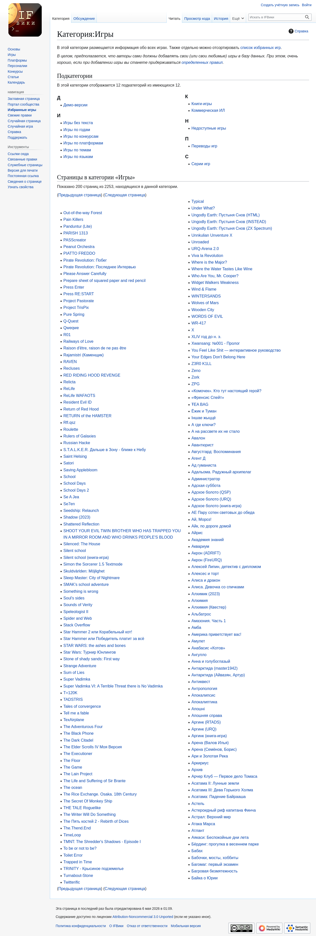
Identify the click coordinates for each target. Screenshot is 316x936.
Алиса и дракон (205, 580)
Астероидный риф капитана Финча (223, 810)
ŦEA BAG (199, 404)
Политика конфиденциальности (81, 926)
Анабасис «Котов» (208, 648)
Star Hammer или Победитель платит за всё (103, 638)
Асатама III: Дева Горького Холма (222, 790)
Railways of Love (78, 341)
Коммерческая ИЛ (208, 110)
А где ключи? (203, 424)
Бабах (196, 850)
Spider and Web (77, 618)
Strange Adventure (79, 665)
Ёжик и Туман (203, 411)
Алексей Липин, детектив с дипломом (226, 566)
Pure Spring (73, 314)
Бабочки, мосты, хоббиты (214, 857)
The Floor (71, 760)
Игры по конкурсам (81, 136)
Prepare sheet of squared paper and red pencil (104, 280)
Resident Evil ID (77, 402)
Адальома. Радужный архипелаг (221, 472)
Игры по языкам (78, 156)
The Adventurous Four (83, 726)
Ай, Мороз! (201, 519)
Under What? (203, 208)
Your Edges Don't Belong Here (218, 357)
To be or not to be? (80, 848)
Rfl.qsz (69, 422)
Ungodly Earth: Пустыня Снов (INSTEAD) (228, 221)
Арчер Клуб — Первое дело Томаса (224, 776)
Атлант (197, 830)
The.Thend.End (77, 828)
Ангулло (198, 654)
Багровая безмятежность (214, 871)
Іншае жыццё (203, 417)
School (69, 476)
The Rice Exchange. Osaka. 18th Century (100, 794)
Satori (68, 463)
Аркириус (200, 763)
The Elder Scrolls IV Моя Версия (92, 747)
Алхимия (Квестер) (208, 607)
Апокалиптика (204, 702)
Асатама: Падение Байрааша (218, 796)
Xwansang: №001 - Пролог (215, 343)
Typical (197, 201)
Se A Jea (71, 497)
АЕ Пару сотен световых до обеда (222, 512)
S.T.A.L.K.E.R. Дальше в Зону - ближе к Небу (104, 449)
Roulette (70, 429)
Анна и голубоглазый (210, 661)
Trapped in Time (77, 862)
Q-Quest (71, 321)
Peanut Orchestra (79, 246)
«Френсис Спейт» (207, 397)
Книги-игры (201, 103)
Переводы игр (204, 146)
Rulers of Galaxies (79, 436)
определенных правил (202, 62)
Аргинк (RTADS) (206, 722)
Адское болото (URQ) (211, 499)
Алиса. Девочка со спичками (217, 587)
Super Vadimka (76, 679)
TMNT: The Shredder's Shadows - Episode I (102, 841)
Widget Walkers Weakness (214, 282)
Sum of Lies (73, 672)
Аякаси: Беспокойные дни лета (220, 837)
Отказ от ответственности (147, 926)
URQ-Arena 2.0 (205, 248)
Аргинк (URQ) (203, 729)
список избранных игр (260, 47)
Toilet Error (73, 855)
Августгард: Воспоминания (216, 451)
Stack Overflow (76, 625)
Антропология (204, 688)
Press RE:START (78, 294)
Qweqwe (71, 327)
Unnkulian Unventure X (211, 235)
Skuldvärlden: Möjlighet (83, 571)
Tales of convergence (82, 706)
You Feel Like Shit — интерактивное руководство (236, 350)
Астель (197, 803)
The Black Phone (78, 733)
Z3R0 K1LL (201, 363)
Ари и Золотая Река (209, 756)
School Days (74, 483)
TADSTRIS (73, 699)
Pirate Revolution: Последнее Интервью (99, 267)
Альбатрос (201, 614)
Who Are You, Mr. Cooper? (214, 276)
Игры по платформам (83, 143)
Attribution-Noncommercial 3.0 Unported (143, 917)
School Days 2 (76, 490)
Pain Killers (73, 219)
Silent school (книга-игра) (86, 557)
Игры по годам (76, 129)
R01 (67, 334)
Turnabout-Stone (78, 875)
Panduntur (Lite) (77, 226)
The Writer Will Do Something (89, 814)
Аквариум (200, 546)
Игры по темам (77, 150)
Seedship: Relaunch (81, 510)
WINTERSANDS (206, 296)
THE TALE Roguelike (82, 807)
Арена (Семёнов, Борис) (214, 749)
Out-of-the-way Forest (82, 212)
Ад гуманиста (203, 465)
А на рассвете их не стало (215, 431)
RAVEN (70, 361)
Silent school (74, 550)
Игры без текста (78, 122)
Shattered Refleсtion (81, 524)
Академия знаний (207, 539)
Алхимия (199, 600)
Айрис (197, 532)
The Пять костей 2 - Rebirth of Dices (96, 821)
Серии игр (200, 163)
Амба (196, 627)
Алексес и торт (205, 573)
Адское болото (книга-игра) (216, 505)
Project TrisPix (76, 307)
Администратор (205, 479)
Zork (195, 377)
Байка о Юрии (204, 878)
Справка (297, 31)
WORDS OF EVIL (207, 316)
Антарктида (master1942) (214, 668)
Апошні (198, 709)
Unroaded (200, 242)
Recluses (71, 368)
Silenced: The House (81, 544)
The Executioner (77, 753)
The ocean (72, 787)
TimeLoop (72, 835)
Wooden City (202, 309)
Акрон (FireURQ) (206, 560)
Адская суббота (205, 485)
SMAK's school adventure (86, 584)
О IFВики (116, 926)
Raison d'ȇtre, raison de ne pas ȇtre (94, 348)
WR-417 (198, 323)
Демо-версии (75, 105)
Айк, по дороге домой (211, 526)
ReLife (69, 388)
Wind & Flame (203, 289)
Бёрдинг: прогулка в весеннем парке (225, 844)
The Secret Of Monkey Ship (87, 801)
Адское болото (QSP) (211, 492)
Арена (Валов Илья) (210, 742)
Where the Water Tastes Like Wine (221, 269)
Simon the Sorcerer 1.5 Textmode (92, 564)
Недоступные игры (208, 128)
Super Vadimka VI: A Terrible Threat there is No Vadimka (113, 686)
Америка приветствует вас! (216, 634)
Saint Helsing (75, 456)
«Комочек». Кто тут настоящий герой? (226, 390)
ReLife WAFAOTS (79, 395)
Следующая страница (125, 195)
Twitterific (71, 882)
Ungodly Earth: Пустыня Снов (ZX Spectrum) (231, 228)
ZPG (195, 384)
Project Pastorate (78, 300)
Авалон (198, 438)
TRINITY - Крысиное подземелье (93, 868)
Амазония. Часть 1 (208, 620)
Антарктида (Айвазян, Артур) (218, 675)
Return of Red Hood (81, 409)
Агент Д (198, 458)
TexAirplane (73, 719)
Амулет (198, 641)
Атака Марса (203, 824)
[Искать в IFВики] (280, 17)
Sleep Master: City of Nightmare (91, 577)
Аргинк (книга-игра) (209, 735)
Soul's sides (73, 598)
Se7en (69, 504)
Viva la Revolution (207, 255)
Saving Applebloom (80, 470)
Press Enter (73, 287)
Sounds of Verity (77, 604)
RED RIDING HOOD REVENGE (91, 375)
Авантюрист (202, 445)
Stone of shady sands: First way (91, 659)
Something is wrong (80, 591)
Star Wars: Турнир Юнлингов (89, 652)
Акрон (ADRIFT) (205, 553)
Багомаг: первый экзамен (214, 864)
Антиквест (200, 681)
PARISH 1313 (75, 233)
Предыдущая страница (79, 195)
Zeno (195, 370)
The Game (72, 767)
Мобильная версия (186, 926)
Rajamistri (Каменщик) (83, 355)
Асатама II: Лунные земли (215, 783)
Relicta (69, 382)
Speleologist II (75, 611)
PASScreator (74, 240)
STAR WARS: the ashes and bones (94, 645)
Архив (196, 769)
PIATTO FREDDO (79, 253)
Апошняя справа (206, 715)
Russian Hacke (76, 442)
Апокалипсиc (203, 695)
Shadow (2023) (76, 517)
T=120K (70, 692)
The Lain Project (77, 774)
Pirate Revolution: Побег (85, 260)
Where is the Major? (209, 262)
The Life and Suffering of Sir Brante (94, 780)
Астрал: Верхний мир (211, 817)
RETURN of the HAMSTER (87, 415)
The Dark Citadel (78, 740)
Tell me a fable (76, 713)
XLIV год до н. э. (206, 336)
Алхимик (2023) (205, 594)
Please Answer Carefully (84, 273)
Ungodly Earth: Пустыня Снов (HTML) (225, 215)
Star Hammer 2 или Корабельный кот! (97, 632)
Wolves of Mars (205, 302)
